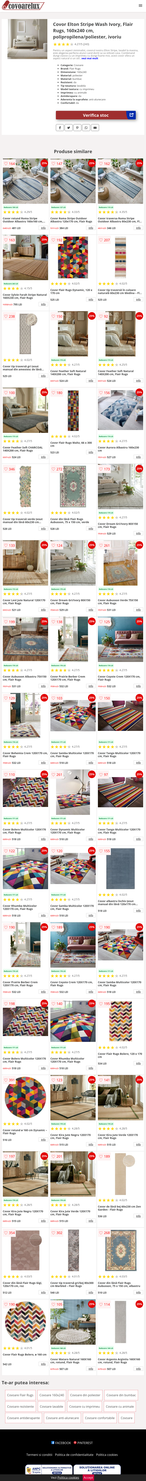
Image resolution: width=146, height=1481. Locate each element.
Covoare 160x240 (52, 1395)
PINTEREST (83, 1443)
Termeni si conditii (39, 1455)
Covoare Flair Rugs (20, 1395)
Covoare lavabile (51, 1406)
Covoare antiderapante (23, 1418)
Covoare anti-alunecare (62, 1418)
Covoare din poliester (85, 1395)
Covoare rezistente (20, 1406)
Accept (88, 1477)
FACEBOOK (61, 1443)
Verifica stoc (109, 115)
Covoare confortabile (100, 1418)
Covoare (127, 1418)
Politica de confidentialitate (74, 1455)
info (43, 227)
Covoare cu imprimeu (84, 1406)
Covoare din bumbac (121, 1395)
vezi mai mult (90, 58)
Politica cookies (107, 1455)
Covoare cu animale (120, 1406)
